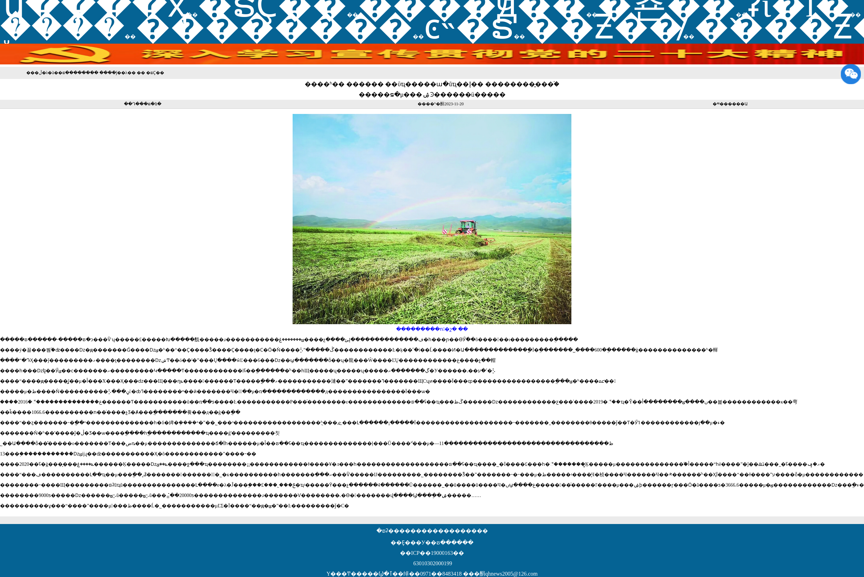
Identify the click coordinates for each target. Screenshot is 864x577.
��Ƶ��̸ (604, 27)
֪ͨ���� (62, 27)
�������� (274, 27)
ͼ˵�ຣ (469, 27)
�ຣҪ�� (155, 72)
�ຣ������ (74, 72)
